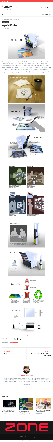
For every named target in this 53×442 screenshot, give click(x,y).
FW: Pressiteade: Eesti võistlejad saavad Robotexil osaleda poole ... (43, 411)
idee (11, 342)
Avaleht (3, 19)
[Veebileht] (26, 387)
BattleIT (7, 7)
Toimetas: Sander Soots (26, 375)
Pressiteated (9, 19)
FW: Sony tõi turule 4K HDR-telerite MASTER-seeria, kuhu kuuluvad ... (9, 411)
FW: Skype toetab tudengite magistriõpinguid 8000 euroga (24, 412)
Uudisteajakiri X (34, 436)
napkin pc (15, 342)
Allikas (26, 335)
